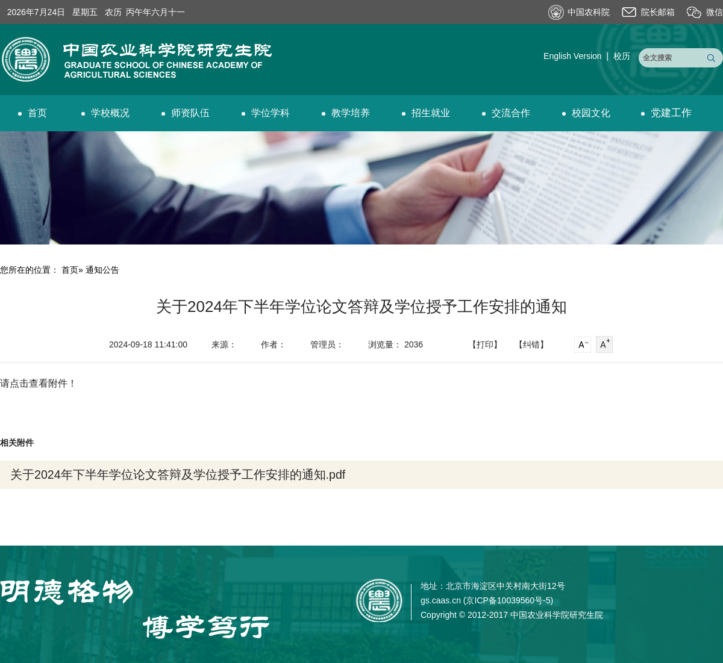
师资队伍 (185, 113)
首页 (32, 113)
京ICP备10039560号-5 (508, 600)
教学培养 (346, 113)
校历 (621, 56)
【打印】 (485, 344)
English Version (572, 56)
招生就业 (426, 113)
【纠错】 (531, 344)
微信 (714, 12)
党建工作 (666, 113)
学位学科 (266, 113)
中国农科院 (589, 12)
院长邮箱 (658, 12)
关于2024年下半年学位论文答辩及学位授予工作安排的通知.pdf (177, 474)
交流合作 (506, 113)
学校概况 (105, 113)
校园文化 (586, 113)
